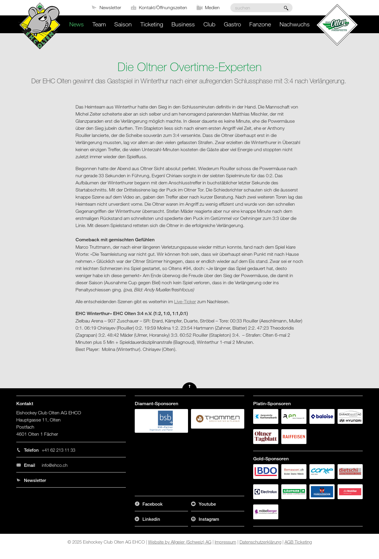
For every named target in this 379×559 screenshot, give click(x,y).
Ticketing (151, 24)
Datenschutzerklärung (260, 541)
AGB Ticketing (298, 541)
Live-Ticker (185, 301)
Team (99, 24)
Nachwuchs (295, 24)
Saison (123, 24)
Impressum (225, 541)
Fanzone (260, 24)
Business (183, 24)
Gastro (232, 24)
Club (209, 24)
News (76, 24)
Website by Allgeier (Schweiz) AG (179, 541)
